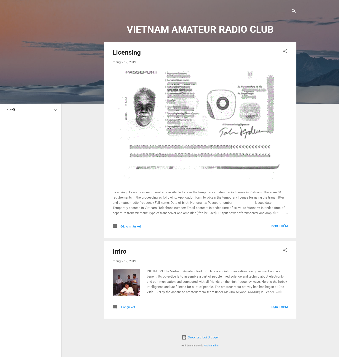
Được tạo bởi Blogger (200, 337)
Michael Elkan (211, 345)
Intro (119, 251)
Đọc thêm (279, 226)
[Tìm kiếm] (293, 11)
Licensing (127, 52)
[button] (285, 52)
